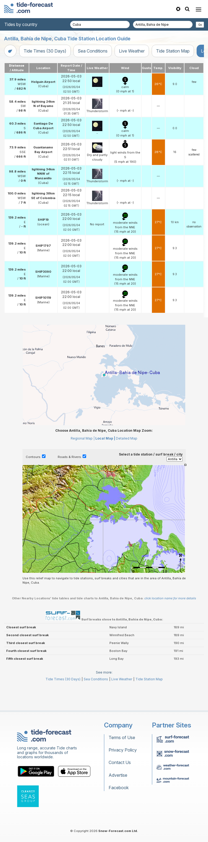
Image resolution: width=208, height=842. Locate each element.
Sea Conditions (93, 51)
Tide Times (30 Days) (45, 51)
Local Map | (105, 438)
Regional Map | (83, 438)
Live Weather (132, 51)
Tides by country (20, 24)
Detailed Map (126, 438)
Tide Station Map (173, 51)
